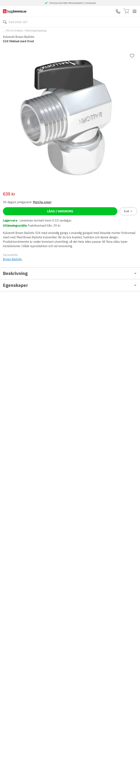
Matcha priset (42, 202)
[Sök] (5, 22)
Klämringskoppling (36, 30)
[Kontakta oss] (118, 11)
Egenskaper (70, 285)
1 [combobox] (128, 211)
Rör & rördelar (15, 30)
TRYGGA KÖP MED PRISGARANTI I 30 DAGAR (72, 3)
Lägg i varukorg (60, 211)
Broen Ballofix (12, 259)
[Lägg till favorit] (132, 56)
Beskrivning (70, 273)
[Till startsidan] (14, 11)
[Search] (70, 22)
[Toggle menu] (134, 11)
